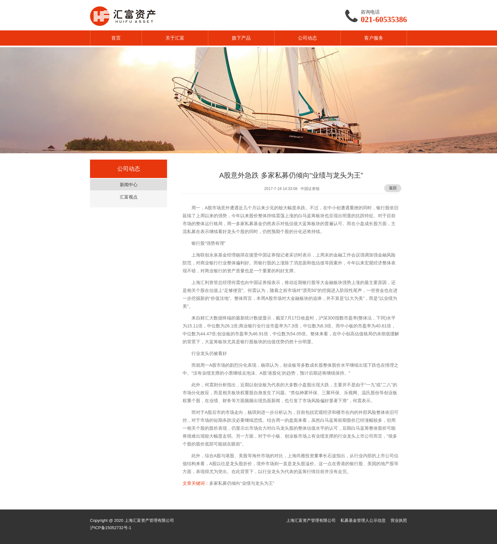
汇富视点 (129, 196)
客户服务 (373, 38)
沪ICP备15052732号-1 (110, 527)
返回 (393, 188)
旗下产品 (241, 38)
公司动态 (307, 38)
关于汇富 (174, 38)
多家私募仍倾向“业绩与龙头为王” (241, 483)
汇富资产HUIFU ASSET (123, 16)
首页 (116, 38)
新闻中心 (129, 184)
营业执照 (398, 520)
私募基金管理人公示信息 (363, 520)
